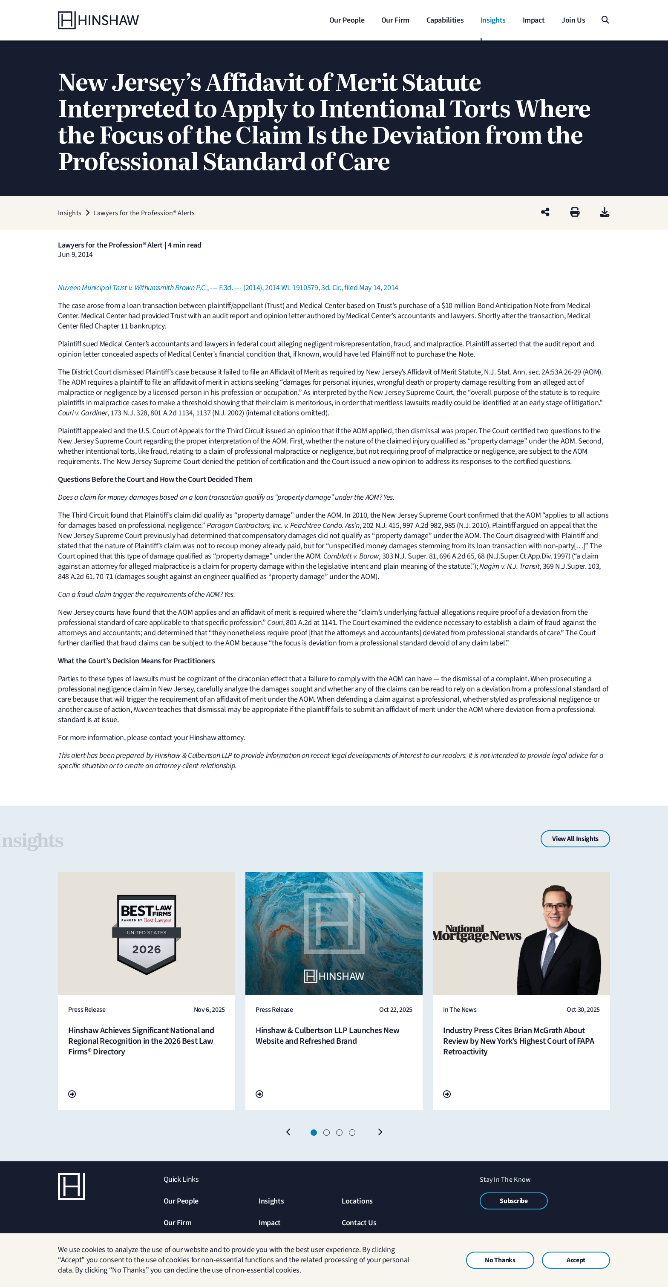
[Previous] (288, 1133)
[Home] (111, 20)
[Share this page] (545, 212)
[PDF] (605, 212)
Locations (357, 1201)
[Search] (604, 20)
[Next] (379, 1133)
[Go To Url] (72, 1094)
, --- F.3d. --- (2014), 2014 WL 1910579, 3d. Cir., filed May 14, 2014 (228, 287)
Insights (271, 1201)
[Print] (575, 212)
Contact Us (359, 1223)
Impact (270, 1223)
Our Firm (178, 1223)
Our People (181, 1201)
